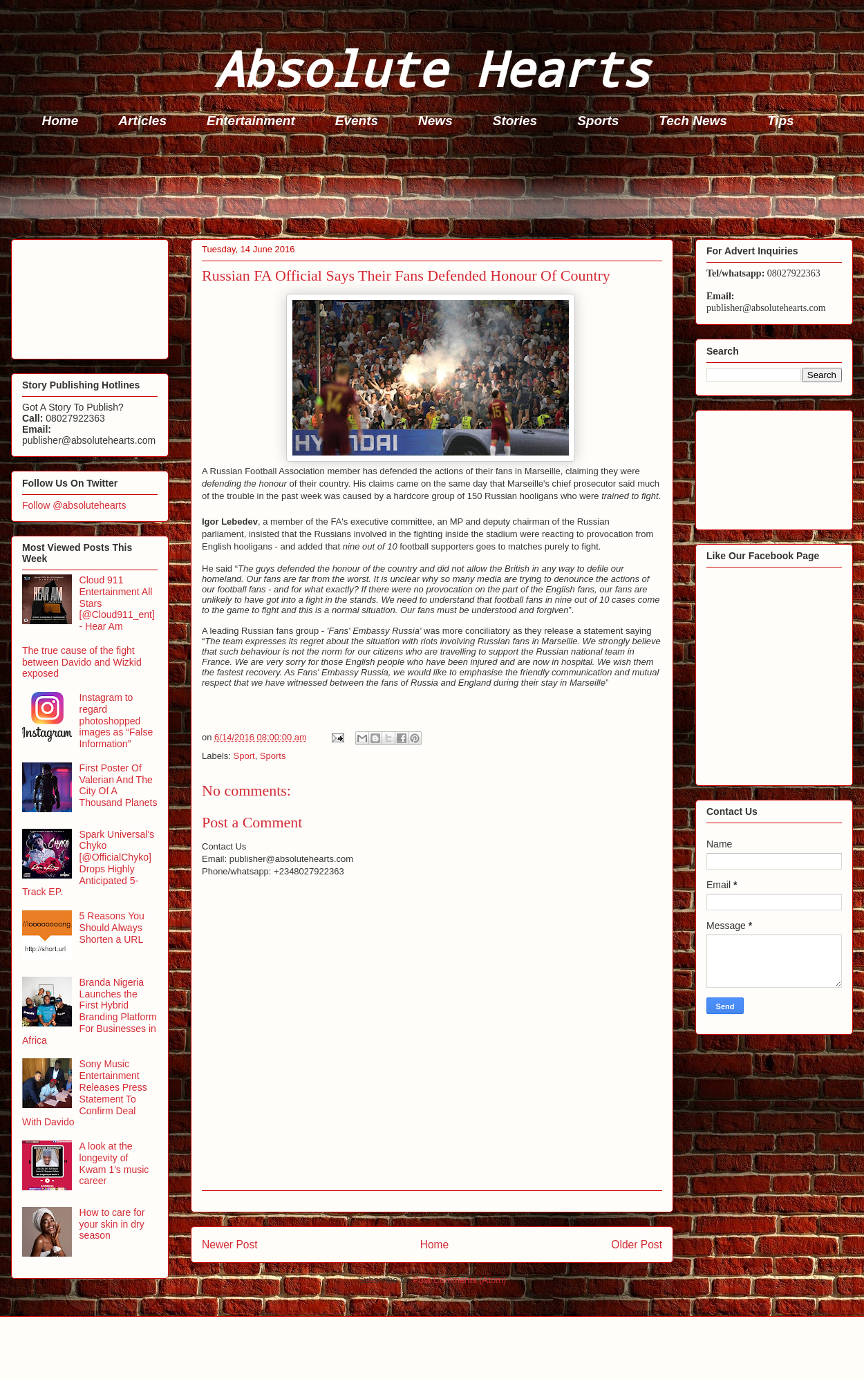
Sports (598, 120)
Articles (142, 120)
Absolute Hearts (432, 68)
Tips (780, 120)
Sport (244, 756)
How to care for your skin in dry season (112, 1224)
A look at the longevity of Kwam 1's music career (114, 1163)
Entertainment (251, 120)
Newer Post (230, 1244)
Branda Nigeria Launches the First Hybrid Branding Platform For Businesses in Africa (89, 1011)
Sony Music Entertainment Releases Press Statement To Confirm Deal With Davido (84, 1092)
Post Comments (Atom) (459, 1280)
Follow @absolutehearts (74, 505)
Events (356, 120)
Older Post (636, 1244)
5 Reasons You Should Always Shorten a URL (111, 927)
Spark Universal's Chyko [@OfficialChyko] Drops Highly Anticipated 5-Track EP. (88, 863)
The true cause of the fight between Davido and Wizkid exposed (82, 662)
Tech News (693, 120)
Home (60, 120)
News (435, 120)
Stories (515, 120)
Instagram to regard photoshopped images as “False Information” (116, 720)
